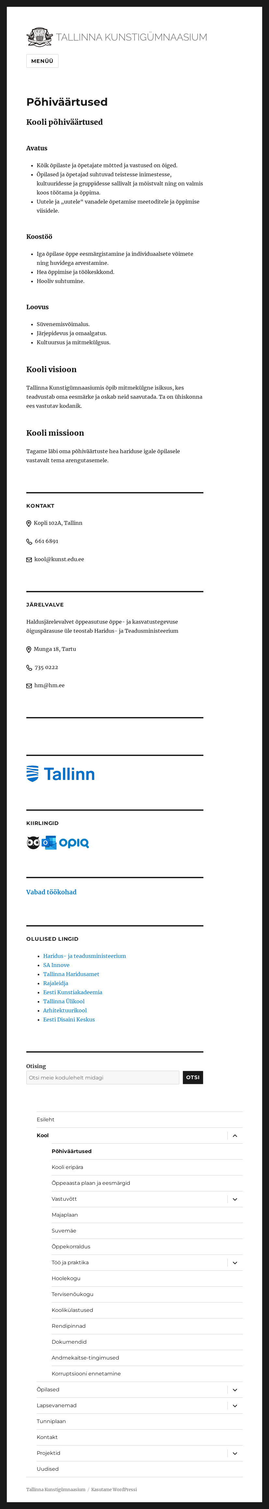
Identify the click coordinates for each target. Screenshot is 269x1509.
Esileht (46, 1119)
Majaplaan (65, 1215)
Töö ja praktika (70, 1262)
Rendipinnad (69, 1326)
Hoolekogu (66, 1278)
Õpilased (48, 1389)
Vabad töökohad (51, 892)
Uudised (48, 1469)
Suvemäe (64, 1231)
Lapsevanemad (57, 1405)
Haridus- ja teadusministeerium (84, 956)
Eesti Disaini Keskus (69, 1019)
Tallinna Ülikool (63, 1001)
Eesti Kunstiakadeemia (72, 992)
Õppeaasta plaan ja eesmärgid (91, 1183)
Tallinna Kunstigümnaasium (55, 1489)
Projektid (48, 1453)
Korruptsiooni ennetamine (86, 1374)
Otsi (193, 1077)
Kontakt (47, 1437)
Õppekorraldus (71, 1247)
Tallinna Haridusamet (71, 974)
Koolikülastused (72, 1310)
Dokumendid (69, 1342)
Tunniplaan (51, 1421)
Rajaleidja (55, 983)
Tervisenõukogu (73, 1294)
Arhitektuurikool (65, 1010)
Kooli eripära (67, 1167)
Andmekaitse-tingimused (85, 1358)
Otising (36, 1066)
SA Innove (56, 965)
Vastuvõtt (64, 1199)
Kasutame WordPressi (114, 1489)
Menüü (42, 61)
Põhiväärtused (72, 1151)
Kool (43, 1135)
